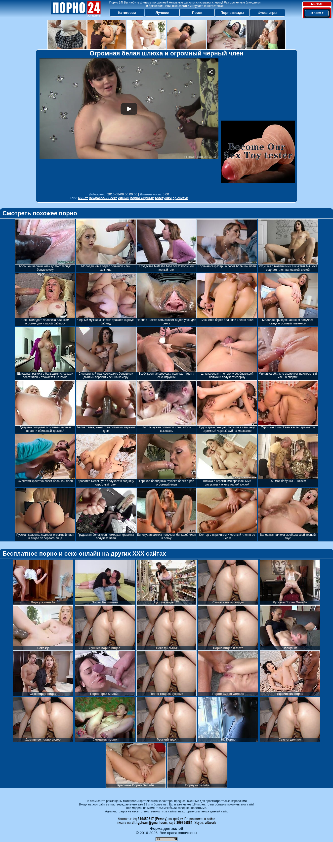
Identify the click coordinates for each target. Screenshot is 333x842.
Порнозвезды (232, 13)
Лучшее (162, 13)
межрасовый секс (103, 198)
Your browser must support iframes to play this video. (129, 124)
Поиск (197, 13)
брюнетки (180, 198)
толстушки (163, 198)
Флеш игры (267, 13)
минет (83, 198)
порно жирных (142, 198)
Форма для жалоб (166, 828)
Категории (127, 13)
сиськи (123, 198)
